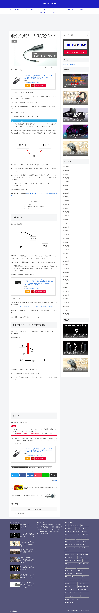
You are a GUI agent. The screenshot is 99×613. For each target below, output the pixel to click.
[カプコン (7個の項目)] (86, 544)
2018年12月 (66, 276)
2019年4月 (66, 261)
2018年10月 (66, 283)
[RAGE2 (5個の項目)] (79, 564)
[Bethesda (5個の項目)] (72, 564)
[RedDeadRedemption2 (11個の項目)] (82, 538)
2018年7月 (66, 295)
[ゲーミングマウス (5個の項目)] (83, 567)
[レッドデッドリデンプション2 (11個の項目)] (73, 541)
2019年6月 (66, 253)
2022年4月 (66, 170)
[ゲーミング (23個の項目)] (85, 531)
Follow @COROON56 (69, 64)
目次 (32, 201)
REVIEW (13, 467)
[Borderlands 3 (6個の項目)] (71, 557)
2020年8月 (66, 223)
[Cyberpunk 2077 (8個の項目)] (77, 544)
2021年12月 (66, 185)
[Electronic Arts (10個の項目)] (69, 544)
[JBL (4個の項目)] (68, 576)
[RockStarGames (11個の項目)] (70, 538)
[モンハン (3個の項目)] (68, 586)
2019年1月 (66, 272)
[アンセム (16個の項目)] (86, 535)
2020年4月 (66, 238)
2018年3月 (66, 310)
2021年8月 (66, 197)
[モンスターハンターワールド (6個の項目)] (80, 547)
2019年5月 (66, 257)
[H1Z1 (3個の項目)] (74, 589)
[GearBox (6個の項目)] (83, 557)
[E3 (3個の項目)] (67, 589)
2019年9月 (66, 246)
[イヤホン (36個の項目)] (79, 528)
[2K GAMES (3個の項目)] (85, 596)
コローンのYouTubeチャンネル (76, 52)
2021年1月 (66, 219)
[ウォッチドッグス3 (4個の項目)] (71, 583)
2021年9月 (66, 193)
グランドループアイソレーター (45, 467)
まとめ (27, 208)
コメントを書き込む (34, 509)
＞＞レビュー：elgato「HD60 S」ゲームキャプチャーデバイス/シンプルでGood (33, 307)
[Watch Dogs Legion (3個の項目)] (70, 596)
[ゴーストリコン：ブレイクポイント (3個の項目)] (77, 593)
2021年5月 (66, 204)
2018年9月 (66, 287)
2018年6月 (66, 299)
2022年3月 (66, 174)
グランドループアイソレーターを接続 (35, 206)
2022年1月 (66, 181)
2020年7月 (66, 227)
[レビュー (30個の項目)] (86, 528)
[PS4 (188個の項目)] (67, 525)
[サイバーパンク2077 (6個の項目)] (70, 560)
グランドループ (33, 467)
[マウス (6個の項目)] (80, 560)
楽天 (33, 85)
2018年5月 (66, 302)
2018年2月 (66, 314)
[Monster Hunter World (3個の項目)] (83, 586)
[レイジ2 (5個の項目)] (86, 564)
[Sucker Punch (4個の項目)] (83, 583)
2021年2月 (66, 215)
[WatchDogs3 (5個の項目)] (83, 570)
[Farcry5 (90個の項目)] (77, 525)
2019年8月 (66, 249)
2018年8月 (66, 291)
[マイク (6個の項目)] (86, 560)
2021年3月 (66, 212)
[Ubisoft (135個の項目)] (71, 525)
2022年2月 (66, 178)
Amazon (27, 85)
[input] (76, 35)
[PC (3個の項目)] (78, 596)
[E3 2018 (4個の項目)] (85, 580)
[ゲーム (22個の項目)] (67, 535)
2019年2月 (66, 268)
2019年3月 (66, 265)
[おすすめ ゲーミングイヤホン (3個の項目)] (77, 599)
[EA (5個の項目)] (67, 564)
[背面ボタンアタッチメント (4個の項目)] (82, 573)
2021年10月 (66, 189)
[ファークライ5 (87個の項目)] (85, 525)
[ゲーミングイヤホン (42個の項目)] (70, 528)
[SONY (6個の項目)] (68, 547)
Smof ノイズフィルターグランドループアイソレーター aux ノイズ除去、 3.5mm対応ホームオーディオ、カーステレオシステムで (38, 77)
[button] (87, 35)
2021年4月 (66, 208)
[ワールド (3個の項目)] (74, 586)
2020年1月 (66, 242)
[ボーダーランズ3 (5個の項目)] (70, 567)
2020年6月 (66, 231)
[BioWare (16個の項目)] (79, 535)
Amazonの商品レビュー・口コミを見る (34, 82)
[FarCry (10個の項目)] (85, 541)
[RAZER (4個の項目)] (76, 576)
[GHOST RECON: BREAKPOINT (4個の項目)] (73, 580)
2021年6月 (66, 200)
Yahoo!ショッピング (41, 86)
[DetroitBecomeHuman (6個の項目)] (77, 551)
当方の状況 (28, 204)
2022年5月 (66, 166)
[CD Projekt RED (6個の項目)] (84, 554)
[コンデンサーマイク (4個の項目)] (70, 573)
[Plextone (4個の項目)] (84, 576)
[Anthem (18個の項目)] (73, 535)
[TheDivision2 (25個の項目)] (68, 531)
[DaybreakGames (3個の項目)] (83, 589)
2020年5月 (66, 234)
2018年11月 (66, 280)
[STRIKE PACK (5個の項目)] (71, 570)
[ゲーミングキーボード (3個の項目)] (77, 602)
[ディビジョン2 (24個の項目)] (77, 531)
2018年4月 (66, 306)
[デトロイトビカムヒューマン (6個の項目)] (72, 554)
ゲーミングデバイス (22, 467)
